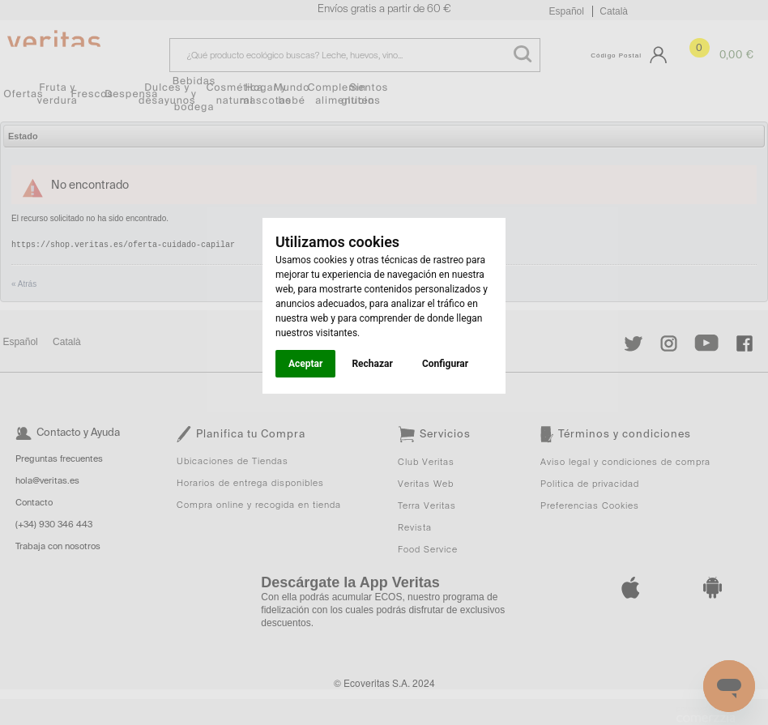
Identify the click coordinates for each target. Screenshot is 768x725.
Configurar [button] (445, 363)
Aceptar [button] (305, 363)
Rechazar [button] (372, 363)
